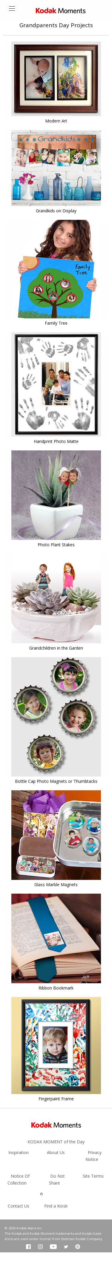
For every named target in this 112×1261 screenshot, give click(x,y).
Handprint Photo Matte (56, 441)
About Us (56, 1152)
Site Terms (93, 1176)
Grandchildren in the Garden (56, 648)
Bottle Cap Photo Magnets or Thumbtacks (56, 781)
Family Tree (56, 323)
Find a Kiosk (55, 1206)
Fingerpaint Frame (56, 1099)
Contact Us (18, 1206)
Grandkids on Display (56, 211)
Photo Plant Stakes (56, 544)
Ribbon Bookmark (56, 988)
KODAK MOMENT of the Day (56, 1142)
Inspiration (18, 1152)
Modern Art (56, 121)
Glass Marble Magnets (56, 884)
